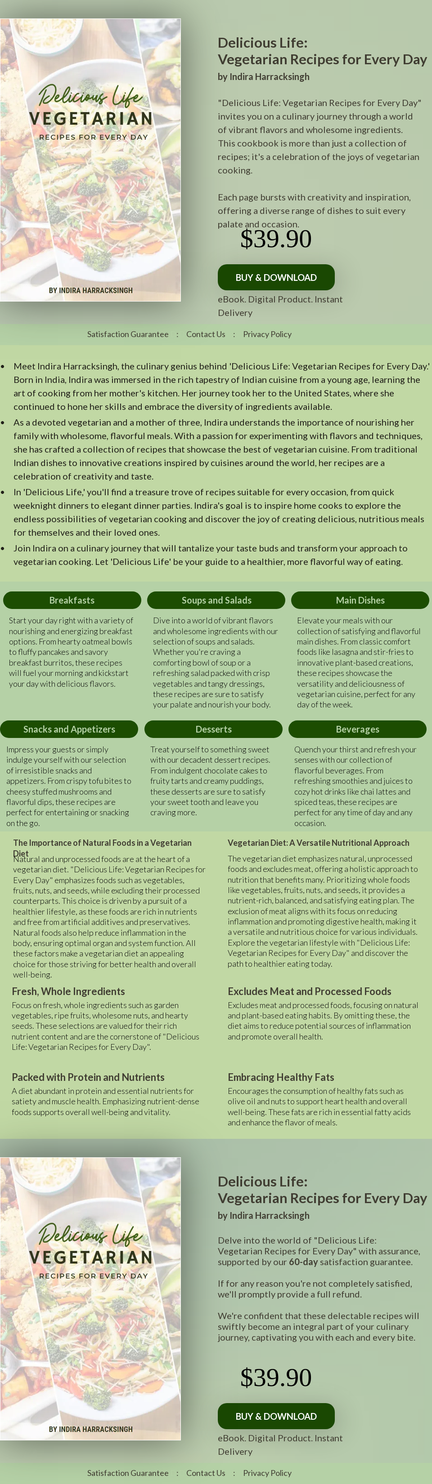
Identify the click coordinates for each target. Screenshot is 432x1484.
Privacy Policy (267, 334)
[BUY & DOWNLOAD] (276, 277)
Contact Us (205, 334)
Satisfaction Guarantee (128, 334)
